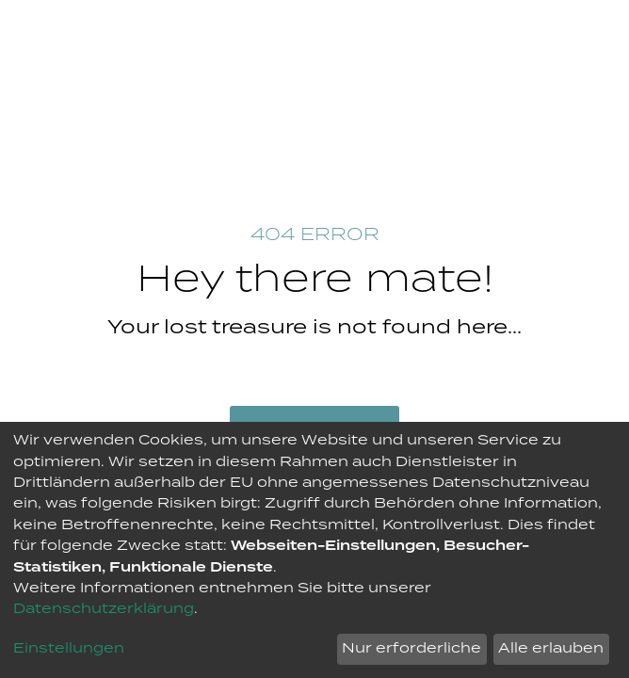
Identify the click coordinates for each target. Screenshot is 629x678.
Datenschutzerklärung (103, 609)
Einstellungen (68, 648)
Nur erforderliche (411, 648)
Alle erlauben (551, 648)
